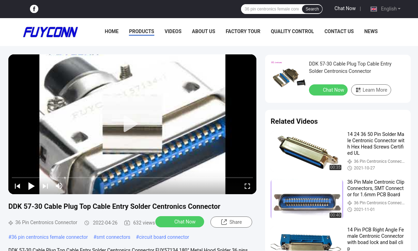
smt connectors (113, 237)
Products (141, 31)
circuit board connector (164, 237)
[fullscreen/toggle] (247, 186)
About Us (203, 31)
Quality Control (292, 31)
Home (112, 31)
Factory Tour (243, 31)
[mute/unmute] (59, 186)
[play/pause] (31, 186)
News (371, 31)
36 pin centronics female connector (49, 237)
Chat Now (345, 8)
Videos (173, 31)
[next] (45, 186)
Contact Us (339, 31)
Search (312, 9)
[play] (132, 124)
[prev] (17, 186)
